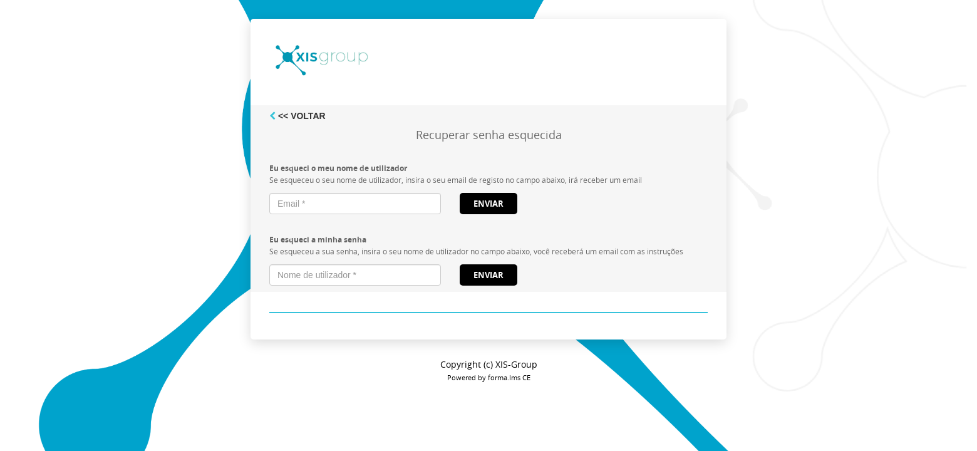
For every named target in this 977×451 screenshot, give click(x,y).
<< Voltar (297, 116)
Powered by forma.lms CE (488, 377)
